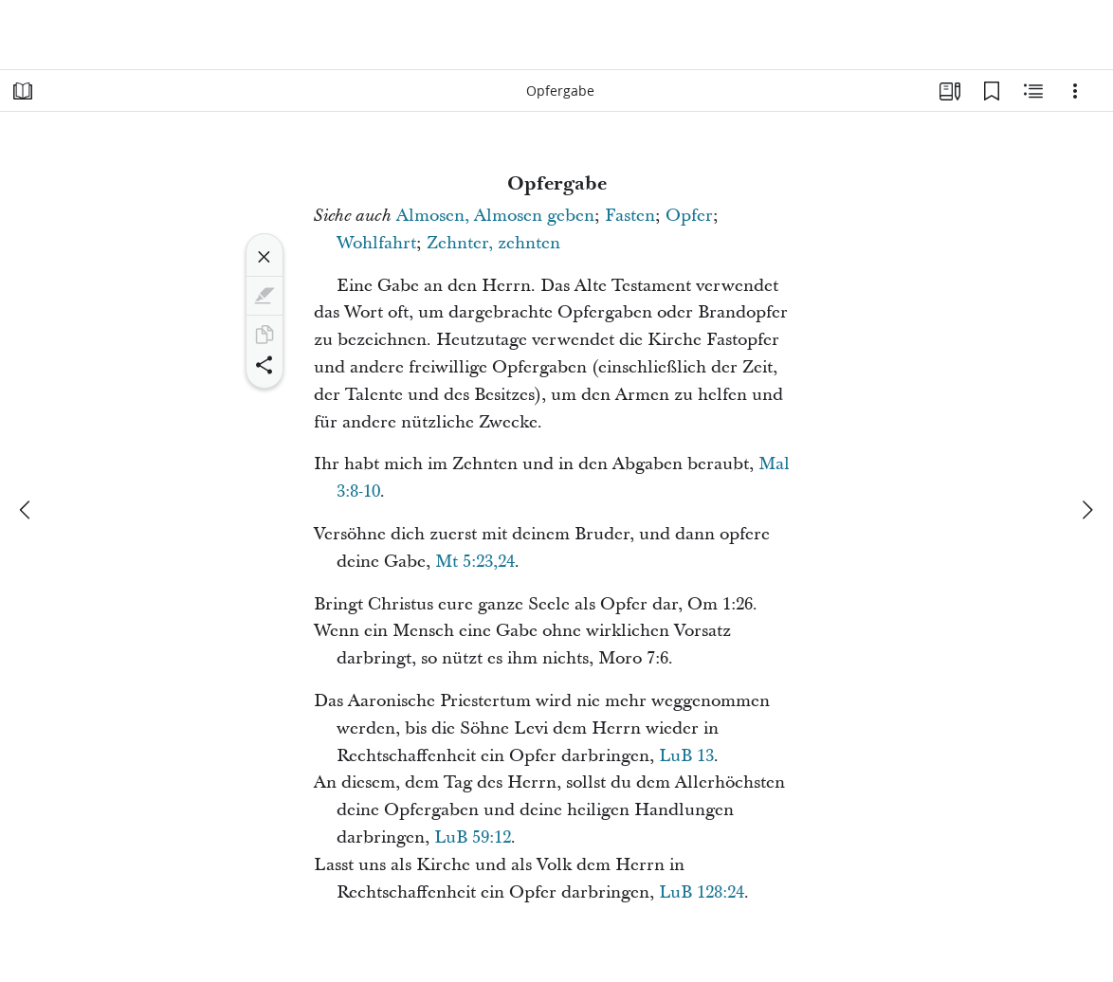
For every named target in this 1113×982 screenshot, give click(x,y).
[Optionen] (1075, 91)
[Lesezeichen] (992, 91)
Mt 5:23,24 (475, 561)
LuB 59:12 (472, 837)
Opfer (689, 215)
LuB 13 (686, 756)
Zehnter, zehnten (493, 243)
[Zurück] (27, 510)
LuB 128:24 (701, 892)
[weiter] (1086, 510)
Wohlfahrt (376, 243)
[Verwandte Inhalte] (1033, 91)
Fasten (630, 215)
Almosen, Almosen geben (495, 215)
